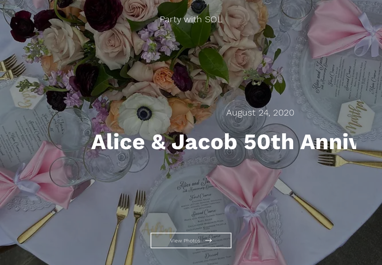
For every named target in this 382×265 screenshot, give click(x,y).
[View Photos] (191, 240)
